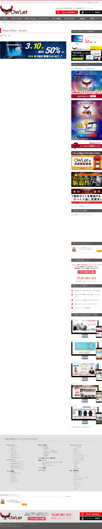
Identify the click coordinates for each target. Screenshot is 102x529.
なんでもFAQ (42, 470)
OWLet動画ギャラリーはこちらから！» (82, 215)
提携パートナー (42, 460)
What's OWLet (11, 445)
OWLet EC (13, 452)
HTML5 (76, 472)
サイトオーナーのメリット (18, 468)
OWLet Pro (14, 450)
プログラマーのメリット (17, 465)
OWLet (13, 448)
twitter (75, 464)
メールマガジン (78, 461)
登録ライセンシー (47, 463)
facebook (76, 462)
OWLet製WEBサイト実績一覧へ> (81, 427)
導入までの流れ (42, 445)
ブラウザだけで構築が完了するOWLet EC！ (87, 300)
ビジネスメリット (12, 459)
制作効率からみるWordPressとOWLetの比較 (87, 290)
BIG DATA (77, 468)
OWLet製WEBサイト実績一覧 (46, 458)
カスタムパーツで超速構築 (82, 307)
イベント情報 (42, 467)
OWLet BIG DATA (16, 457)
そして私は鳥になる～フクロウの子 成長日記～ (85, 248)
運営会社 (2, 524)
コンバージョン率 (79, 457)
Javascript (76, 475)
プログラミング (78, 483)
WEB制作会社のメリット (18, 463)
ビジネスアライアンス (48, 465)
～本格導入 (45, 455)
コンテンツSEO (78, 454)
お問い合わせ (10, 524)
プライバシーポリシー (29, 524)
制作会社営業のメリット (17, 467)
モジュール (77, 486)
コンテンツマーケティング (81, 455)
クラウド (76, 484)
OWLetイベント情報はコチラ (79, 206)
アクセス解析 (77, 446)
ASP (75, 488)
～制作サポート (46, 454)
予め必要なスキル (16, 472)
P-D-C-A (76, 452)
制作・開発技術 (74, 470)
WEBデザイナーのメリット (18, 461)
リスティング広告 (79, 459)
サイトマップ (18, 524)
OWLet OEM (14, 454)
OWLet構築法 (10, 471)
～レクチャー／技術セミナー (50, 450)
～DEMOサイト (46, 448)
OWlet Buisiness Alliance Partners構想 (52, 462)
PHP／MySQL (78, 479)
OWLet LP (13, 455)
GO (99, 251)
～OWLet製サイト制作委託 (49, 452)
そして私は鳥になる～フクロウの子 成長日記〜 (13, 501)
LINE (75, 466)
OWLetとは (14, 446)
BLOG (75, 450)
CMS (75, 448)
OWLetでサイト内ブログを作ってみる (86, 304)
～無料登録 (45, 446)
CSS (75, 474)
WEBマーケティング (75, 445)
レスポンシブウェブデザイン (82, 477)
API (75, 481)
